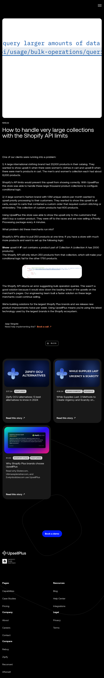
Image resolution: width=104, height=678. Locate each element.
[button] (98, 5)
